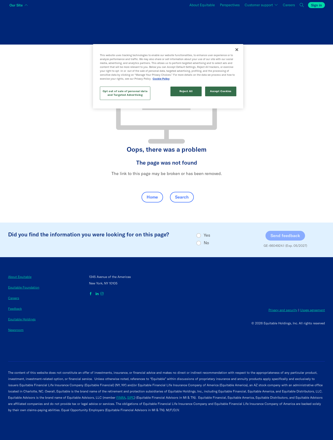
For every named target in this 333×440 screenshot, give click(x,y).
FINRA (121, 397)
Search (182, 197)
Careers (13, 298)
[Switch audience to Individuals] (61, 26)
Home (152, 197)
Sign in (316, 5)
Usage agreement (312, 310)
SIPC (130, 397)
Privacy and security (282, 310)
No (206, 242)
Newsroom (16, 330)
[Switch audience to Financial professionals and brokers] (166, 26)
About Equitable (19, 277)
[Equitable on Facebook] (91, 294)
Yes (207, 235)
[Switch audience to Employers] (272, 26)
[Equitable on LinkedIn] (97, 294)
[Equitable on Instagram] (102, 294)
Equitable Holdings (22, 319)
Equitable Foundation (23, 287)
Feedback (15, 309)
